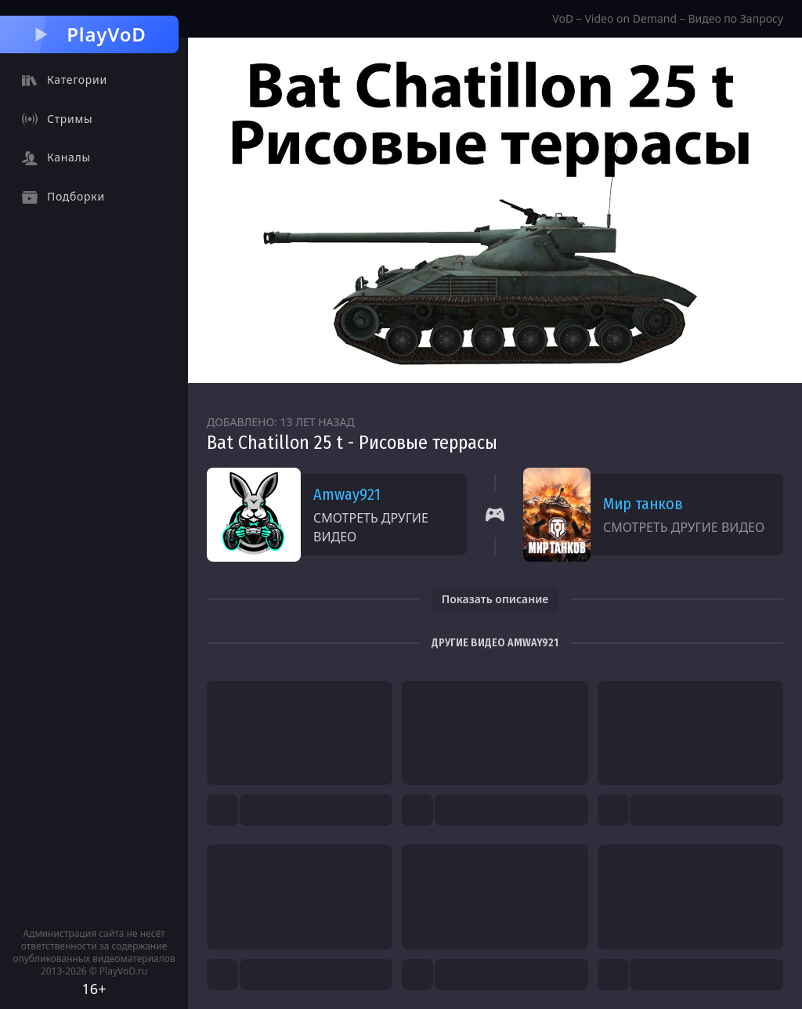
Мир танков (643, 503)
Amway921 (347, 494)
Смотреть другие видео (370, 527)
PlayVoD (89, 34)
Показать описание (495, 598)
